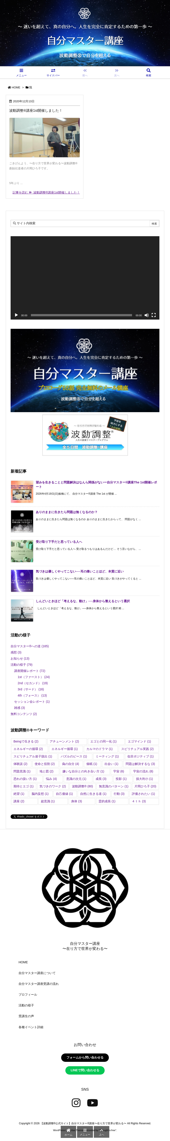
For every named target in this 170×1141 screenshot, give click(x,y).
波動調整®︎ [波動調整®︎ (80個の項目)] (82, 786)
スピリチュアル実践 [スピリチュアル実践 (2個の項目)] (137, 749)
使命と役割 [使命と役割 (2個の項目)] (45, 764)
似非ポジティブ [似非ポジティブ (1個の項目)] (140, 756)
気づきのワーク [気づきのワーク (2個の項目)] (53, 786)
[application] (85, 278)
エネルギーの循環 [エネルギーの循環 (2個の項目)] (28, 749)
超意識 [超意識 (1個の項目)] (48, 801)
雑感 (19, 707)
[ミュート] (146, 315)
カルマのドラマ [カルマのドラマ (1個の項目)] (99, 749)
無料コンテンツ (24, 714)
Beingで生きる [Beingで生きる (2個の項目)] (25, 741)
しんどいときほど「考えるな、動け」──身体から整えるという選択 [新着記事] (83, 601)
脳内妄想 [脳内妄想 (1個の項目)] (40, 793)
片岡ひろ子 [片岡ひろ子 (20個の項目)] (145, 786)
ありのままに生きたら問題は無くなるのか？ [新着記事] (67, 512)
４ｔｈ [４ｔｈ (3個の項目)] (139, 801)
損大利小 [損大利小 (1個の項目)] (144, 779)
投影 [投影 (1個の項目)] (121, 779)
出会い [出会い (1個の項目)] (111, 764)
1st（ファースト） (34, 677)
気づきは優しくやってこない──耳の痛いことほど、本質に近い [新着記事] (80, 571)
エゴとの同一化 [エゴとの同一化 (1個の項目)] (103, 741)
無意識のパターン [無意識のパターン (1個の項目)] (113, 786)
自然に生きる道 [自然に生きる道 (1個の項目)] (93, 793)
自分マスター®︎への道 (30, 646)
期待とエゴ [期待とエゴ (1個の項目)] (23, 786)
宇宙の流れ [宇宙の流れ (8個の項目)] (143, 771)
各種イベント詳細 (31, 1027)
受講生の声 (26, 1016)
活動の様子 (21, 664)
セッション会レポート (32, 701)
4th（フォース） (32, 695)
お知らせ (20, 658)
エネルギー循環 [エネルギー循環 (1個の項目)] (64, 749)
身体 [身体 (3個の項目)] (76, 801)
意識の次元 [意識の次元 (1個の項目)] (76, 779)
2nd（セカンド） (33, 683)
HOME (16, 87)
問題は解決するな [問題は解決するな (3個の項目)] (140, 764)
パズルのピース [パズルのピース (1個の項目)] (74, 756)
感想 (16, 652)
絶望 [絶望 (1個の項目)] (18, 793)
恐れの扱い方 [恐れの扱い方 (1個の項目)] (25, 779)
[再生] (16, 315)
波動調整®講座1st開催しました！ (35, 110)
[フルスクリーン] (153, 315)
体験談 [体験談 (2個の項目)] (20, 764)
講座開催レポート (29, 671)
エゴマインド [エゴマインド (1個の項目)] (139, 741)
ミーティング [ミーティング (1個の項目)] (107, 756)
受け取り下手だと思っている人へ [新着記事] (59, 541)
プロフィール (28, 994)
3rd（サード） (31, 689)
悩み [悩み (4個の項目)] (51, 779)
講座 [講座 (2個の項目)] (18, 801)
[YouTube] (92, 1103)
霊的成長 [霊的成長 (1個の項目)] (106, 801)
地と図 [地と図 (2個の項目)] (46, 771)
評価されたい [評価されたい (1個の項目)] (143, 793)
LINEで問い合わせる (85, 1070)
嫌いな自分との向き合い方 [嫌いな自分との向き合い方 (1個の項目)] (83, 771)
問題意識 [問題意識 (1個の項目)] (21, 771)
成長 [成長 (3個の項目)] (101, 779)
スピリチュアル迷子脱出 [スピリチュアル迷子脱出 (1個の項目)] (32, 756)
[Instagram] (76, 1103)
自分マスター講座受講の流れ (39, 984)
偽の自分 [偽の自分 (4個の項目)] (70, 764)
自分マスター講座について (37, 973)
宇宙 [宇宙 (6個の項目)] (118, 771)
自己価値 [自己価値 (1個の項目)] (64, 793)
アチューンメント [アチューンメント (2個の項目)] (64, 741)
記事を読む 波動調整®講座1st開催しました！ (46, 192)
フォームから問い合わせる (85, 1057)
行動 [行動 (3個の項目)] (119, 793)
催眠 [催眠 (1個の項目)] (91, 764)
